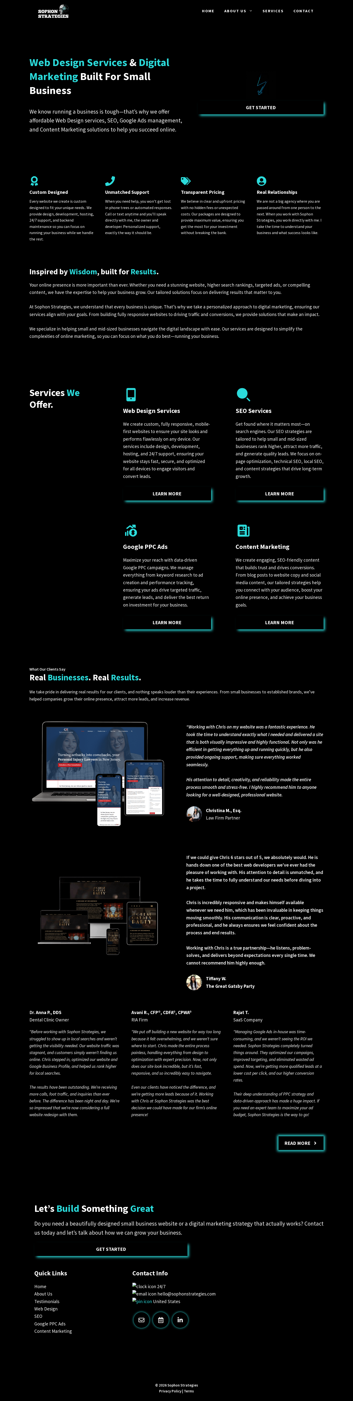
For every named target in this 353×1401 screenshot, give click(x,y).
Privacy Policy (170, 1391)
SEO (38, 1316)
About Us (241, 10)
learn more (166, 493)
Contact (303, 10)
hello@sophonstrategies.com (186, 1294)
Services (273, 10)
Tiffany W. (216, 978)
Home (208, 10)
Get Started (261, 107)
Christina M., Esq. (223, 810)
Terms (189, 1391)
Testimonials (46, 1301)
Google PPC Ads (49, 1324)
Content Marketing (53, 1331)
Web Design (46, 1309)
